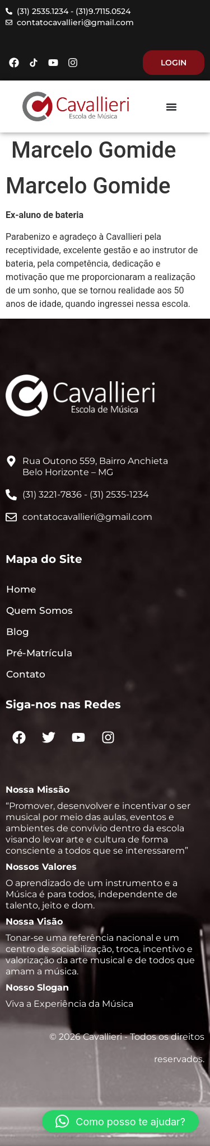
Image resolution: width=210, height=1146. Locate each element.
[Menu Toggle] (171, 106)
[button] (120, 1121)
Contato (25, 674)
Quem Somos (39, 610)
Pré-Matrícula (39, 653)
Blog (17, 631)
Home (21, 589)
